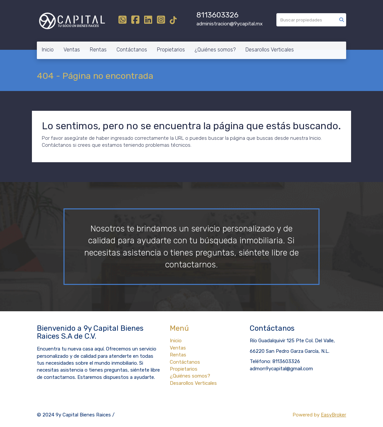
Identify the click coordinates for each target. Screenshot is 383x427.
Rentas (98, 49)
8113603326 (217, 15)
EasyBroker (333, 415)
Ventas (72, 49)
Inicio (48, 49)
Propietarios (171, 49)
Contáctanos (131, 49)
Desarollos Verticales (269, 49)
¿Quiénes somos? (215, 49)
